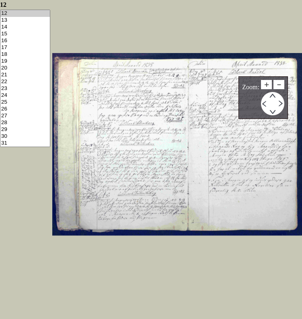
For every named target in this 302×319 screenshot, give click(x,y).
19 (25, 61)
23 (25, 88)
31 (25, 143)
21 (25, 75)
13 (25, 20)
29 (25, 129)
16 (25, 40)
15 (25, 34)
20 (25, 68)
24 (25, 95)
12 (25, 13)
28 (25, 122)
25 (25, 102)
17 (25, 47)
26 (25, 109)
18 (25, 54)
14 (25, 27)
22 (25, 81)
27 (25, 115)
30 (25, 136)
